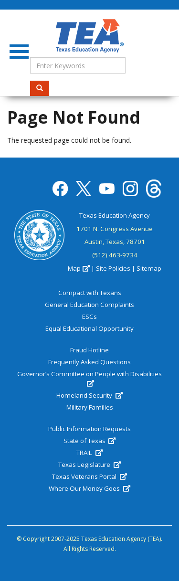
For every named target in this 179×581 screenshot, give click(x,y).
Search (42, 88)
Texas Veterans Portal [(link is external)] (89, 476)
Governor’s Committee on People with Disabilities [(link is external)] (89, 379)
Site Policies (113, 268)
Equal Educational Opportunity (89, 328)
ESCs (89, 316)
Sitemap (149, 268)
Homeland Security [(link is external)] (89, 395)
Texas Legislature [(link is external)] (89, 464)
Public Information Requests (89, 428)
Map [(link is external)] (78, 268)
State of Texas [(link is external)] (89, 440)
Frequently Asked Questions (89, 362)
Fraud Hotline (89, 350)
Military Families (89, 407)
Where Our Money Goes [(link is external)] (89, 488)
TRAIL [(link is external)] (89, 452)
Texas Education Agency (114, 215)
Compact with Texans (89, 292)
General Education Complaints (89, 304)
